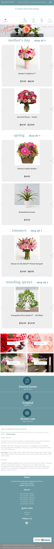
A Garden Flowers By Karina (27, 9)
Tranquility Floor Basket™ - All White (27, 315)
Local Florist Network (29, 547)
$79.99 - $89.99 (27, 271)
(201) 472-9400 (9, 2)
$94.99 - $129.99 (27, 124)
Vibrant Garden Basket (27, 169)
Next (51, 66)
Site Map (39, 547)
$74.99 (27, 220)
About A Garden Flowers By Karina (14, 429)
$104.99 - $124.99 (27, 323)
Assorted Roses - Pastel (27, 117)
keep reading (10, 434)
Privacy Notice (16, 547)
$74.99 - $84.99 (27, 81)
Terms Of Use (6, 547)
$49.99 (27, 176)
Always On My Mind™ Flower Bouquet (27, 264)
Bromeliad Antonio (27, 212)
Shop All (39, 40)
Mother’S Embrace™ (27, 74)
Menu (5, 22)
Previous (3, 66)
